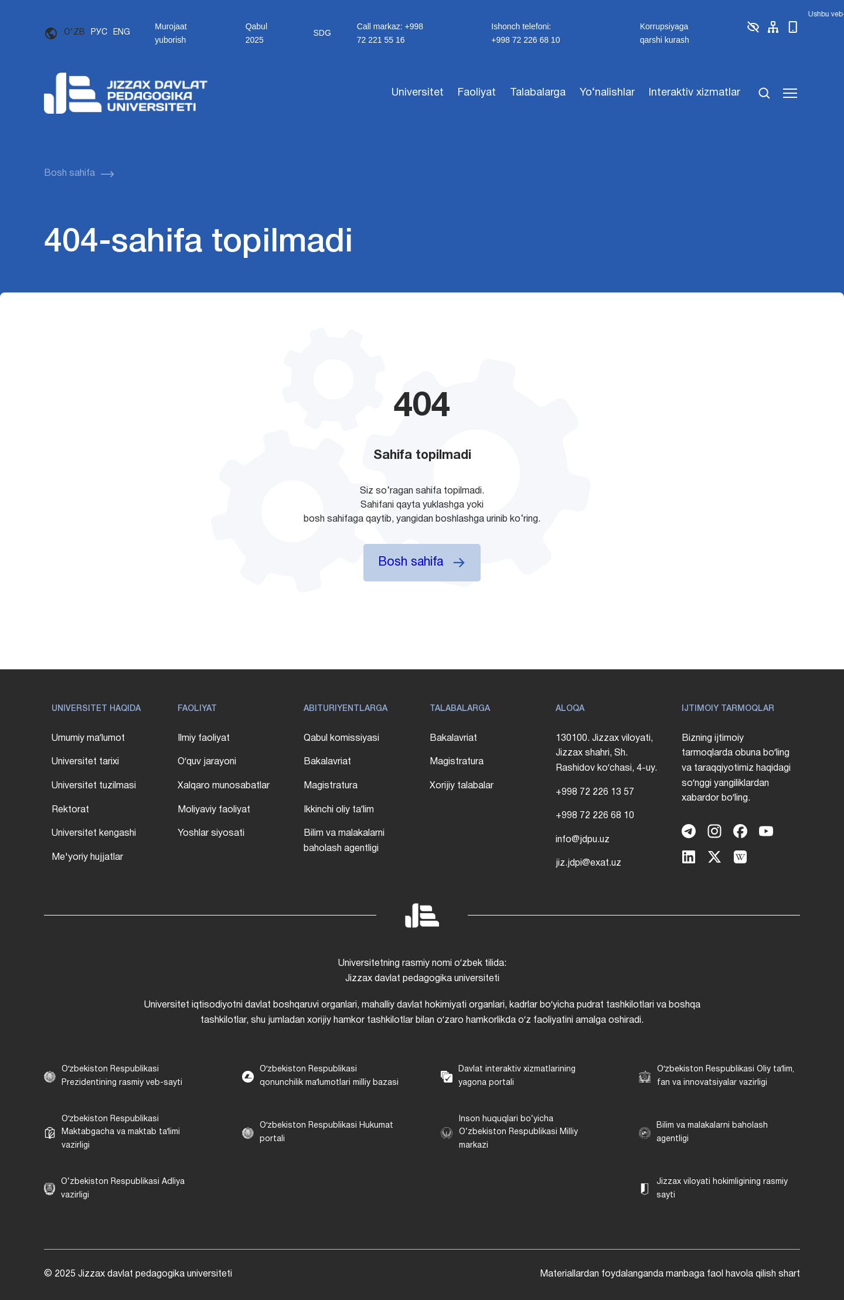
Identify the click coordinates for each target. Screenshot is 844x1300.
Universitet (418, 93)
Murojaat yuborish (170, 33)
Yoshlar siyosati (211, 833)
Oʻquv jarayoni (207, 762)
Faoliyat (477, 93)
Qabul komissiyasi (341, 738)
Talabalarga (538, 93)
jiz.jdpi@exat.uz (588, 863)
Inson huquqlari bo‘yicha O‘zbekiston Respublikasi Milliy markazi (518, 1132)
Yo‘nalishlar (607, 93)
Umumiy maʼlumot (88, 738)
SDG (322, 33)
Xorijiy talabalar (462, 786)
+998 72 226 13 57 (595, 792)
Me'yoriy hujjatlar (87, 857)
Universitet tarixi (85, 762)
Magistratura (331, 786)
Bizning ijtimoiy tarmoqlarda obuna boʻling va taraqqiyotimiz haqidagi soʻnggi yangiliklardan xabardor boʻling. (736, 768)
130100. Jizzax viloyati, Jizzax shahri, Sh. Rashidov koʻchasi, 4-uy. (606, 753)
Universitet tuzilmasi (94, 786)
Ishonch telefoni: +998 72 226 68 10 (525, 33)
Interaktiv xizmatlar (694, 93)
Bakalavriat (327, 762)
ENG (121, 32)
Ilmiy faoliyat (204, 738)
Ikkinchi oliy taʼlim (339, 810)
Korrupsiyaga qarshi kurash (664, 33)
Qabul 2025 (256, 33)
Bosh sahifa (69, 173)
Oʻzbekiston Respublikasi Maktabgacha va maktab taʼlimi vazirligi (121, 1132)
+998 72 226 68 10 (595, 816)
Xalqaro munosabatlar (224, 786)
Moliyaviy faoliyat (214, 810)
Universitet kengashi (94, 833)
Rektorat (70, 810)
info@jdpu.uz (583, 840)
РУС (99, 32)
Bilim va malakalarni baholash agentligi (344, 841)
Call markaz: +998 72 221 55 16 (390, 33)
